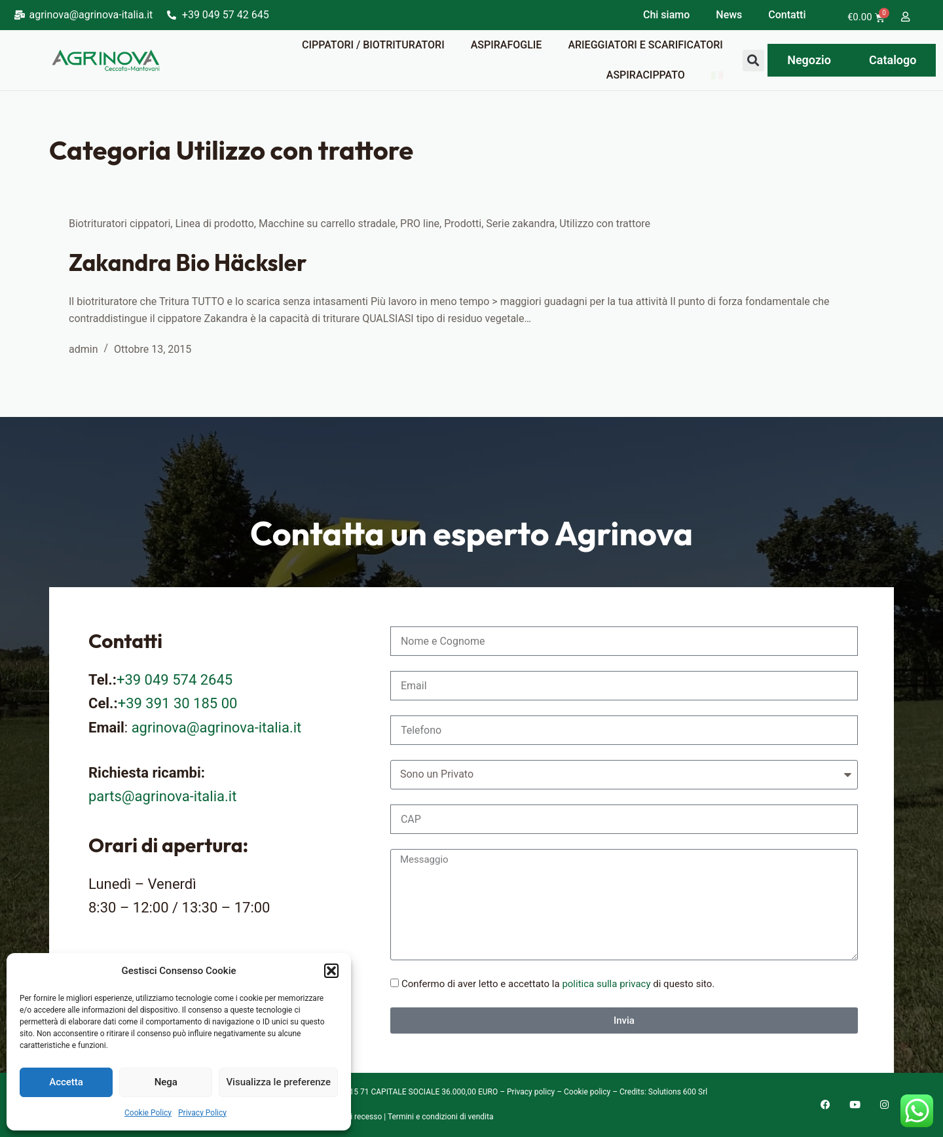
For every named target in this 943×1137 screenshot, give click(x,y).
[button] (331, 970)
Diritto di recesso (352, 1116)
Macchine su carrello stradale (327, 223)
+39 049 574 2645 (174, 680)
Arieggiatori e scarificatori (645, 45)
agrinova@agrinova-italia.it (217, 727)
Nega (166, 1082)
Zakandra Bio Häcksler (187, 262)
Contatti (786, 15)
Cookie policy (587, 1091)
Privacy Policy (202, 1112)
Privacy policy (531, 1091)
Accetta (66, 1082)
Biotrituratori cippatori (119, 223)
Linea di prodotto (214, 223)
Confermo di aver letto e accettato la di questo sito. (557, 984)
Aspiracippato (645, 75)
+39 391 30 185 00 (178, 703)
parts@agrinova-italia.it (162, 796)
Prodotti (462, 223)
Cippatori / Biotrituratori (373, 45)
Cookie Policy (148, 1112)
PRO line (419, 223)
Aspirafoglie (506, 45)
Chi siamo (666, 15)
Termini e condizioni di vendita (441, 1116)
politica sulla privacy (606, 984)
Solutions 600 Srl (677, 1091)
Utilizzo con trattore (604, 223)
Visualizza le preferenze (278, 1082)
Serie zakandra (520, 223)
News (729, 15)
